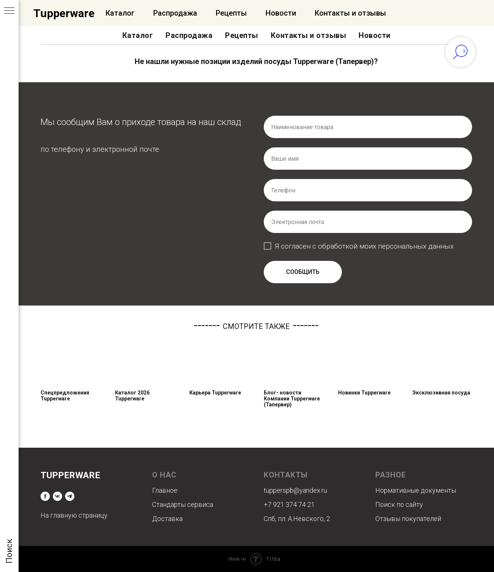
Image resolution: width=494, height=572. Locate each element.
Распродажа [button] (189, 35)
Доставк (165, 519)
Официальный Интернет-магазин (116, 13)
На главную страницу (74, 515)
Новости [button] (375, 35)
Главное (164, 490)
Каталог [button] (137, 35)
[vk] (57, 496)
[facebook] (45, 496)
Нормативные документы (415, 490)
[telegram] (69, 496)
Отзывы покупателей (408, 519)
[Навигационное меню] (9, 11)
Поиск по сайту (399, 504)
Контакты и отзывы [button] (308, 35)
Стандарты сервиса (182, 504)
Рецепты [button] (241, 35)
